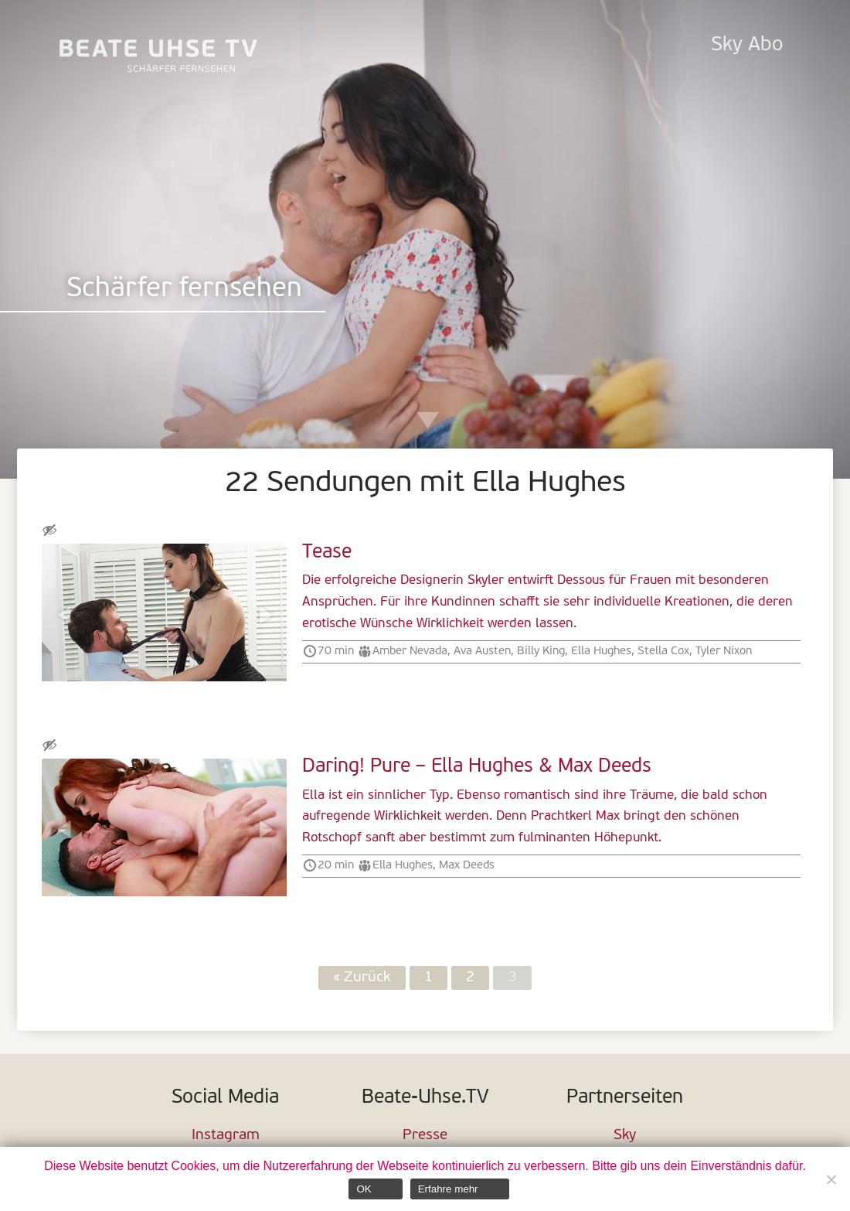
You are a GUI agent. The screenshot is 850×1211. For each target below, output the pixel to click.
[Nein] (830, 1179)
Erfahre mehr (448, 1189)
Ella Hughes (601, 651)
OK (363, 1189)
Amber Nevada (409, 651)
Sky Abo (747, 45)
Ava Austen (482, 651)
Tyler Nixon (723, 651)
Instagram (226, 1135)
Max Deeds (467, 865)
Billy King (541, 651)
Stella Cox (663, 651)
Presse (425, 1135)
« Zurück (361, 978)
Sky (625, 1135)
